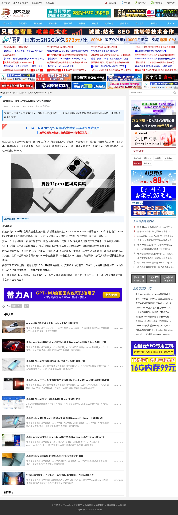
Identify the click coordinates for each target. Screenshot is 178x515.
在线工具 (50, 3)
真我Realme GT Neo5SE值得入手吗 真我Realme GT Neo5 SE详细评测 (64, 418)
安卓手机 (168, 158)
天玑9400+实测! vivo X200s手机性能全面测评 (156, 294)
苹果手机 (158, 158)
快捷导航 (172, 3)
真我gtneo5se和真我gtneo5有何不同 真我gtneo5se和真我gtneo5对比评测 (66, 342)
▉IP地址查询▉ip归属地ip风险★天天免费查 (67, 55)
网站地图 (100, 505)
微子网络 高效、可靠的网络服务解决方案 (110, 62)
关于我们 (56, 505)
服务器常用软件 (20, 3)
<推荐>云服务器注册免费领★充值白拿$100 (155, 47)
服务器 (95, 23)
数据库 (82, 23)
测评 (26, 306)
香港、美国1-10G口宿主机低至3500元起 (109, 58)
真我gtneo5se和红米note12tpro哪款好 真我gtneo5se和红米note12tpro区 (65, 437)
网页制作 (23, 23)
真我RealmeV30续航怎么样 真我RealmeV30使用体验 (54, 456)
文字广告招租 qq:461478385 (60, 47)
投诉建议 (111, 505)
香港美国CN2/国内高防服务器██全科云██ (23, 70)
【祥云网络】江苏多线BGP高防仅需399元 (154, 62)
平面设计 (155, 23)
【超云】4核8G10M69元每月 (60, 66)
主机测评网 (37, 3)
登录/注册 (112, 3)
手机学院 (20, 93)
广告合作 (67, 505)
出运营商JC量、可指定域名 (15, 47)
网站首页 (7, 23)
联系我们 (78, 505)
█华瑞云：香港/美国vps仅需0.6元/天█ (108, 66)
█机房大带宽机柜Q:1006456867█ (150, 51)
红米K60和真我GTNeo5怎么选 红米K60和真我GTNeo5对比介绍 (60, 475)
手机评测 (29, 93)
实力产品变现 (9, 55)
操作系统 (124, 23)
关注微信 (158, 3)
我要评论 (45, 106)
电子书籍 (109, 23)
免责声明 (89, 505)
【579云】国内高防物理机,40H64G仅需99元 (23, 58)
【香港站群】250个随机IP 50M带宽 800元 (66, 58)
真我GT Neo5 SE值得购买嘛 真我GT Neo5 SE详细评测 (55, 361)
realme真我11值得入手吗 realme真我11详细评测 (52, 323)
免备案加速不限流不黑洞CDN (104, 51)
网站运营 (139, 23)
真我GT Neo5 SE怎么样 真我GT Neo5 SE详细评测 (53, 399)
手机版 (127, 3)
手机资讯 (137, 158)
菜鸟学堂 (5, 3)
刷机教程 (147, 163)
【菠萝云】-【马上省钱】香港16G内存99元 (23, 51)
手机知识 (147, 158)
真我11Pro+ (17, 306)
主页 (13, 93)
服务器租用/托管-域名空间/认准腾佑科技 (153, 66)
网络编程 (38, 23)
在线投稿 (122, 505)
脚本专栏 (53, 23)
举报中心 (142, 3)
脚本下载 (68, 23)
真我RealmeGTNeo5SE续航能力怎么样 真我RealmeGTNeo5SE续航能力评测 (67, 380)
